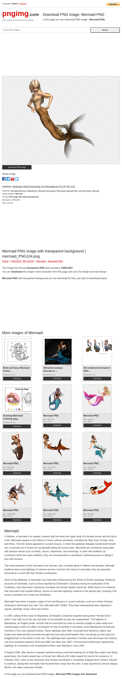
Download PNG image (17, 167)
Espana (23, 3)
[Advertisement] (61, 55)
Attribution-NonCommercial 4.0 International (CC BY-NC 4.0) (43, 186)
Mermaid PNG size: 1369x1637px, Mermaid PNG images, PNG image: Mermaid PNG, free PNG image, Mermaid (55, 191)
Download (17, 378)
